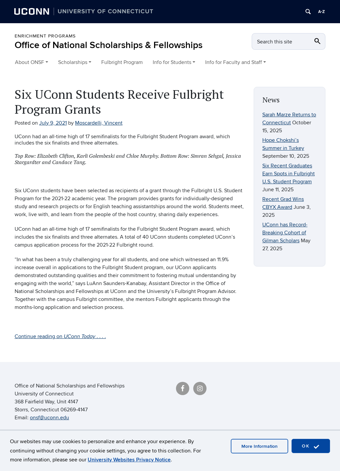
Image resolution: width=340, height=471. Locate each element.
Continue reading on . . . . (60, 336)
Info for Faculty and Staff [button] (233, 62)
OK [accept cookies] (311, 446)
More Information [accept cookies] (259, 446)
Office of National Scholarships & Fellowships (109, 45)
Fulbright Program (122, 62)
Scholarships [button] (72, 62)
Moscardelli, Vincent (99, 123)
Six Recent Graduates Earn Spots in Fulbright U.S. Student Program (288, 173)
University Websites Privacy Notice (129, 459)
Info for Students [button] (172, 62)
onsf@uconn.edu (49, 417)
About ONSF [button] (29, 62)
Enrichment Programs (45, 36)
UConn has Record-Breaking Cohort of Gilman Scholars (284, 232)
